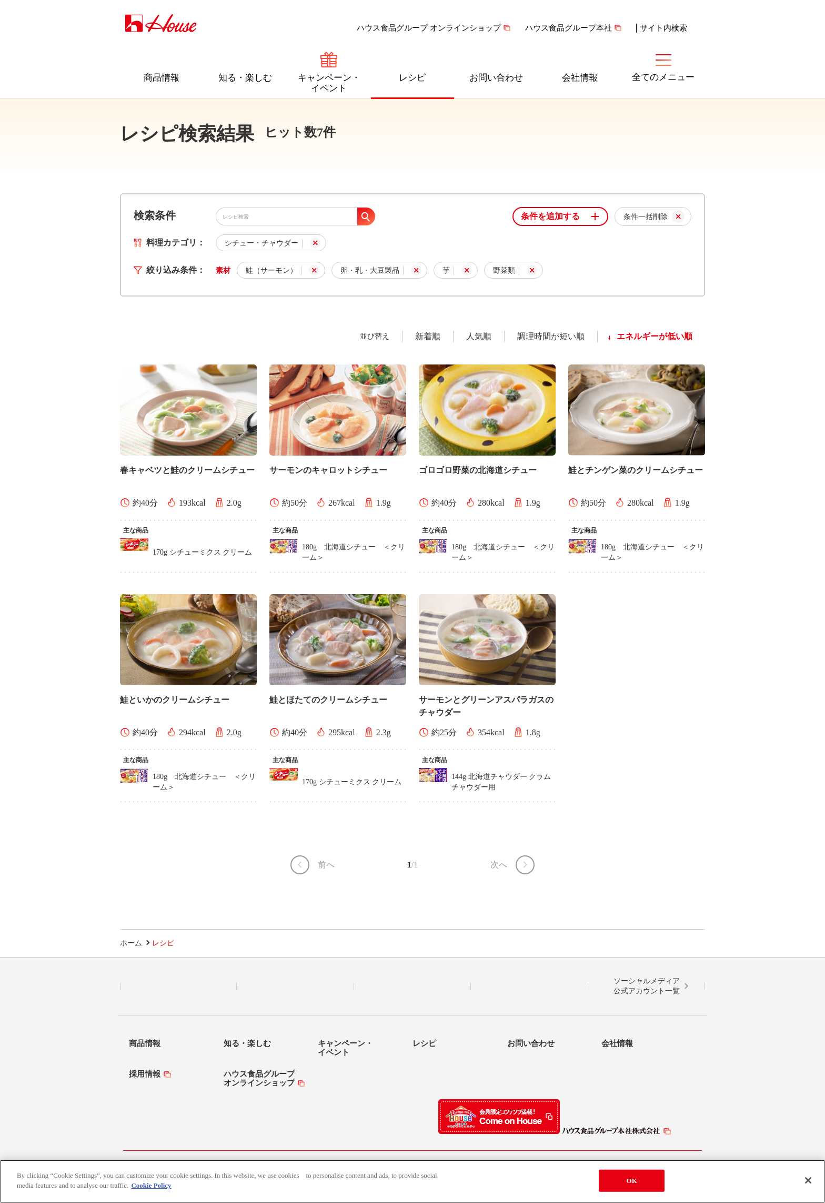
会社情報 (580, 78)
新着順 (427, 336)
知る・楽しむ (245, 78)
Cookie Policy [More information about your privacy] (151, 1186)
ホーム (131, 943)
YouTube (529, 986)
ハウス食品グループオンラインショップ (259, 1078)
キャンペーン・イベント (329, 83)
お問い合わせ (496, 78)
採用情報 (144, 1074)
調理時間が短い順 (551, 336)
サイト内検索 (663, 28)
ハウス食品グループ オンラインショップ (429, 28)
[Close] (808, 1180)
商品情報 (161, 78)
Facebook (412, 986)
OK (632, 1181)
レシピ (412, 78)
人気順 (478, 336)
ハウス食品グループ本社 (568, 28)
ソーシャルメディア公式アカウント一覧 (646, 986)
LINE (178, 986)
